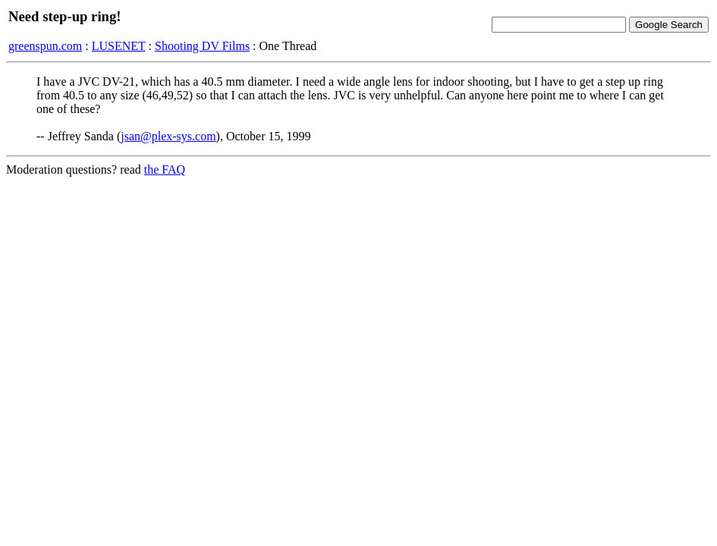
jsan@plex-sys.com (168, 136)
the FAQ (164, 169)
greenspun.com (45, 45)
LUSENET (119, 45)
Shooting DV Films (202, 45)
